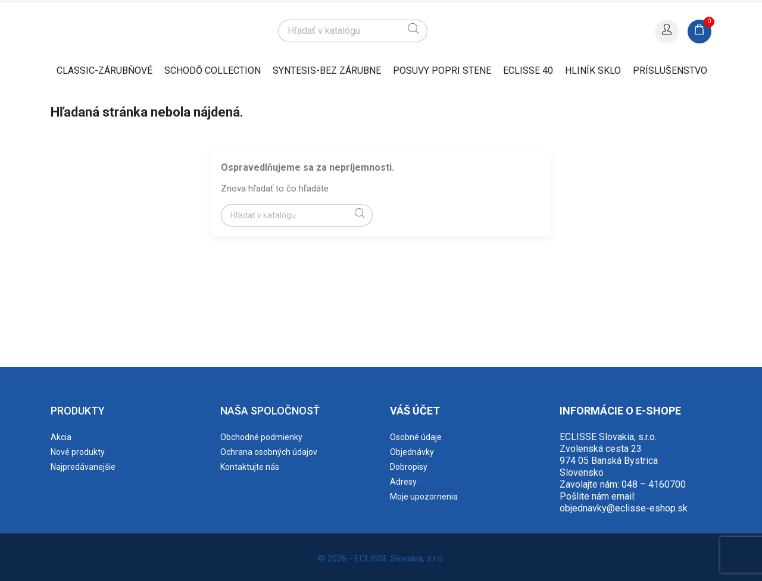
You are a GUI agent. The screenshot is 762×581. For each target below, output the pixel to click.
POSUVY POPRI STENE (442, 70)
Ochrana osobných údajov (268, 452)
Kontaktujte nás (249, 467)
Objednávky (412, 452)
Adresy (403, 481)
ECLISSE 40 (528, 70)
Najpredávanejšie (83, 467)
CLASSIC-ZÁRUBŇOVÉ (104, 70)
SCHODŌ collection (212, 70)
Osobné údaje (416, 437)
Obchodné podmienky (261, 437)
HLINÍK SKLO (593, 70)
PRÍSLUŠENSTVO (670, 70)
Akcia (61, 437)
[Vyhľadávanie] (352, 31)
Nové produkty (78, 452)
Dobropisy (408, 467)
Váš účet (415, 410)
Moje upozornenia (424, 496)
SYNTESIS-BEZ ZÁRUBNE (327, 70)
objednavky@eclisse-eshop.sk (624, 508)
